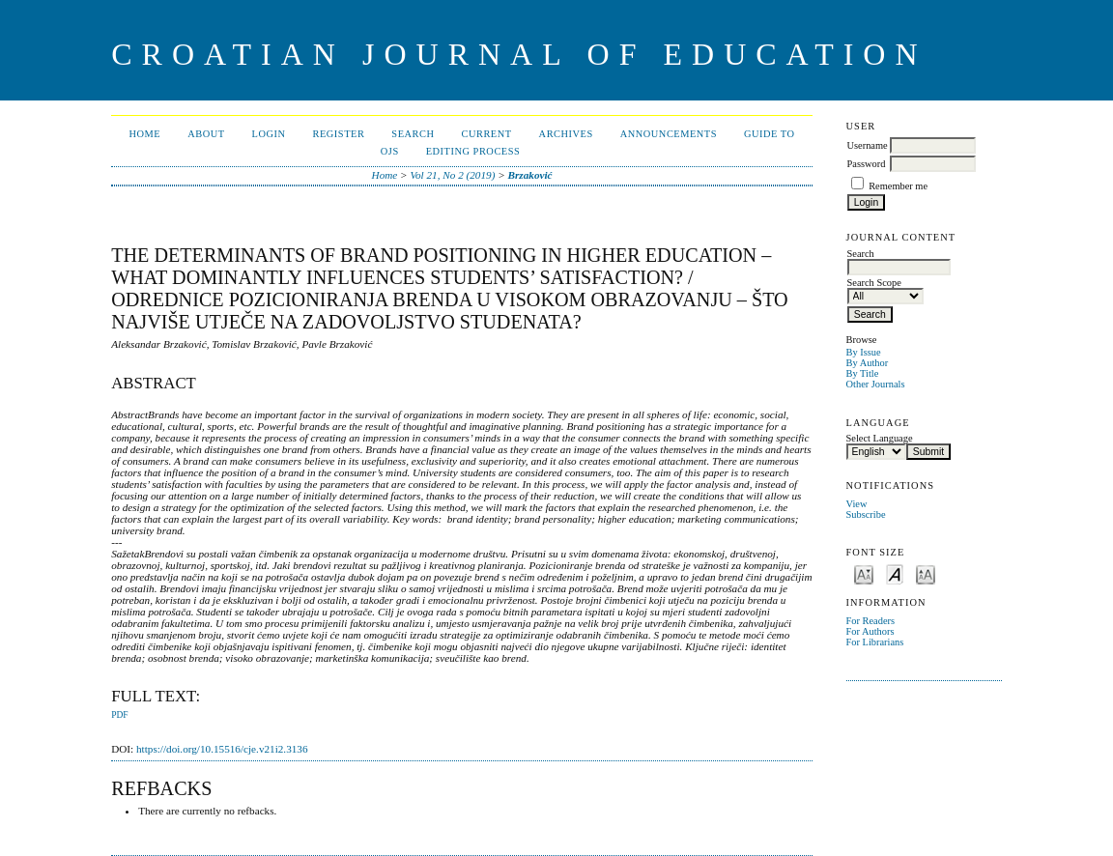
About (205, 133)
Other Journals (875, 384)
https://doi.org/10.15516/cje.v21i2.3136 (222, 749)
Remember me (898, 186)
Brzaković (530, 175)
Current (486, 133)
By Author (867, 362)
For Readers (871, 620)
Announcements (668, 133)
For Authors (870, 631)
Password (866, 163)
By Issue (863, 352)
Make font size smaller (863, 573)
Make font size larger (925, 573)
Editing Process (473, 151)
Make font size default (894, 573)
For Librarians (875, 642)
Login (269, 133)
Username (867, 145)
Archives (566, 133)
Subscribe (866, 514)
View (857, 504)
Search (412, 133)
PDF (119, 715)
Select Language (879, 438)
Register (339, 133)
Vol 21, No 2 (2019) (452, 175)
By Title (862, 373)
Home (145, 133)
